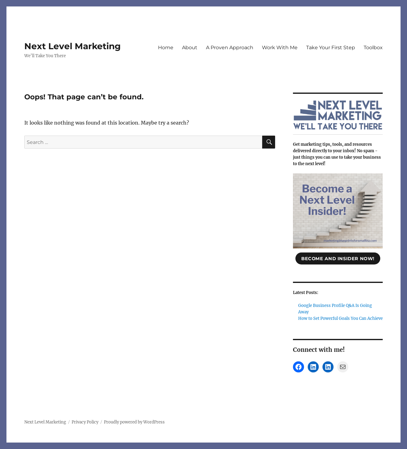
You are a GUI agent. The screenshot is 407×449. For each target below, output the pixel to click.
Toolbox (373, 47)
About (189, 47)
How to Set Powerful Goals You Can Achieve (340, 318)
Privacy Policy (85, 422)
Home (165, 47)
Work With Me (280, 47)
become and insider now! (337, 258)
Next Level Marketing (72, 46)
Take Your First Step (330, 47)
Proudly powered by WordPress (134, 422)
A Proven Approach (229, 47)
